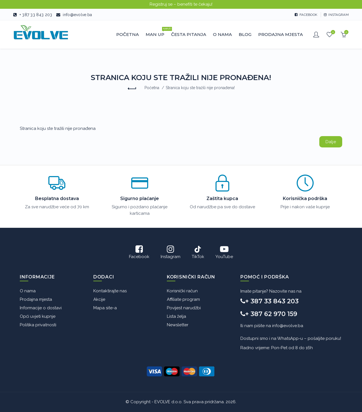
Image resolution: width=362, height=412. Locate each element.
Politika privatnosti (38, 324)
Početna (152, 87)
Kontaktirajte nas (110, 290)
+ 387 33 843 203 (36, 14)
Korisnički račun (182, 290)
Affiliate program (183, 299)
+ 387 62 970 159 (268, 314)
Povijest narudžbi (184, 307)
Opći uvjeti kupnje (37, 316)
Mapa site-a (105, 307)
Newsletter (177, 324)
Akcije (99, 299)
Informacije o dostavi (41, 307)
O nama (28, 290)
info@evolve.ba (77, 14)
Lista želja (176, 316)
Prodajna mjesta (36, 299)
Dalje (331, 141)
